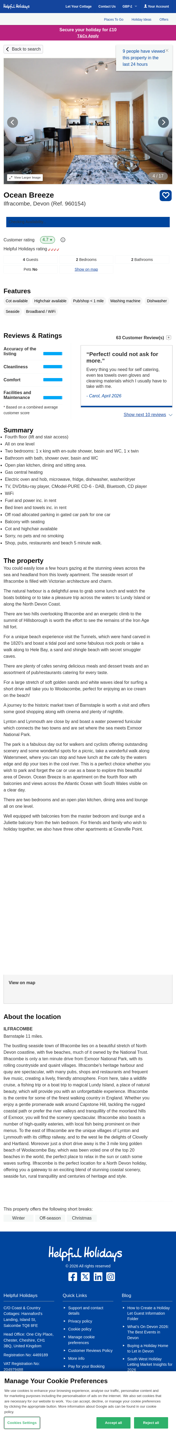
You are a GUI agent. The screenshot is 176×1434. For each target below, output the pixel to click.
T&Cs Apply (88, 36)
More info (76, 1358)
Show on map (86, 269)
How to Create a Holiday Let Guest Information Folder (148, 1313)
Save (166, 195)
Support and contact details (85, 1310)
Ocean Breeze (29, 195)
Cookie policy (80, 1329)
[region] (88, 1402)
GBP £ (130, 6)
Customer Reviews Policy (90, 1350)
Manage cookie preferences (81, 1340)
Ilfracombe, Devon (45, 203)
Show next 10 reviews (145, 414)
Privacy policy (80, 1321)
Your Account (156, 6)
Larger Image (25, 177)
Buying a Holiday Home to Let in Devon (147, 1348)
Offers (164, 19)
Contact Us (107, 6)
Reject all (151, 1423)
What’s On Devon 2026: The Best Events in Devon (148, 1332)
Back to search (26, 49)
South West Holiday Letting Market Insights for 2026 (149, 1364)
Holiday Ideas (141, 19)
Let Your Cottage (79, 6)
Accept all (113, 1423)
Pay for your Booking (86, 1366)
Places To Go (113, 19)
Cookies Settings (22, 1423)
